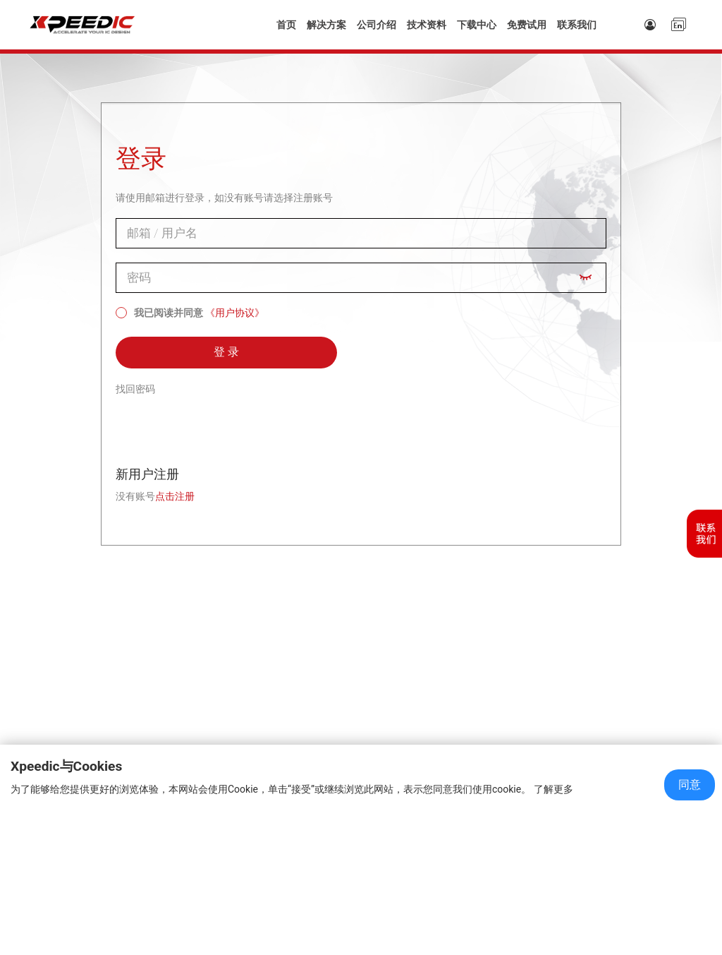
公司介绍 (376, 24)
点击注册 (175, 496)
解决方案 (326, 24)
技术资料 (426, 24)
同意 (689, 784)
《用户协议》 (234, 312)
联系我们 (576, 24)
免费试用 (526, 24)
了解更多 (553, 789)
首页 (286, 24)
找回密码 (135, 389)
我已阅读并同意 (159, 312)
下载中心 (476, 24)
